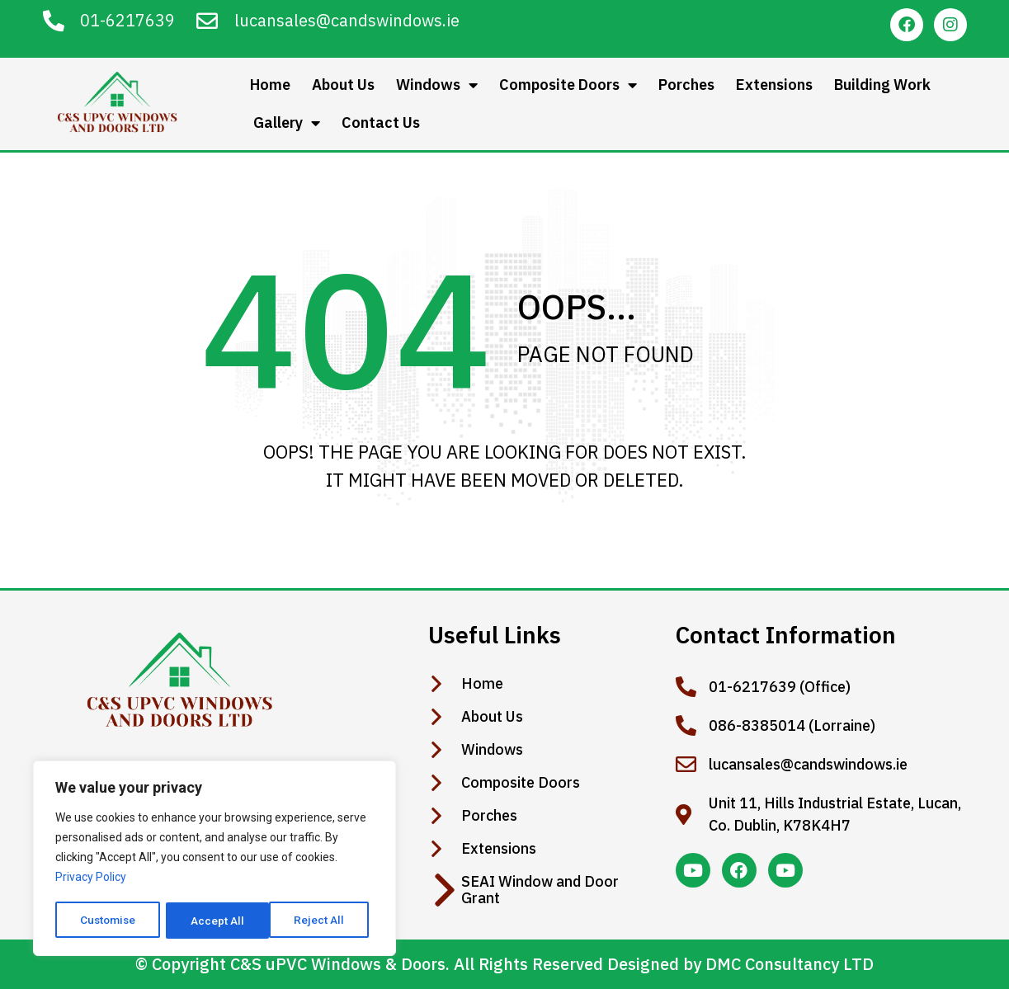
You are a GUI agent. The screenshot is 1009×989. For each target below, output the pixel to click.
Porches (686, 84)
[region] (214, 859)
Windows (437, 85)
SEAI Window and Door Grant (540, 890)
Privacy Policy (90, 879)
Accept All (323, 920)
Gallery (286, 123)
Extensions (774, 84)
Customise (108, 920)
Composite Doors (568, 85)
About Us (343, 84)
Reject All (217, 920)
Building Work (882, 84)
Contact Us (381, 122)
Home (270, 84)
